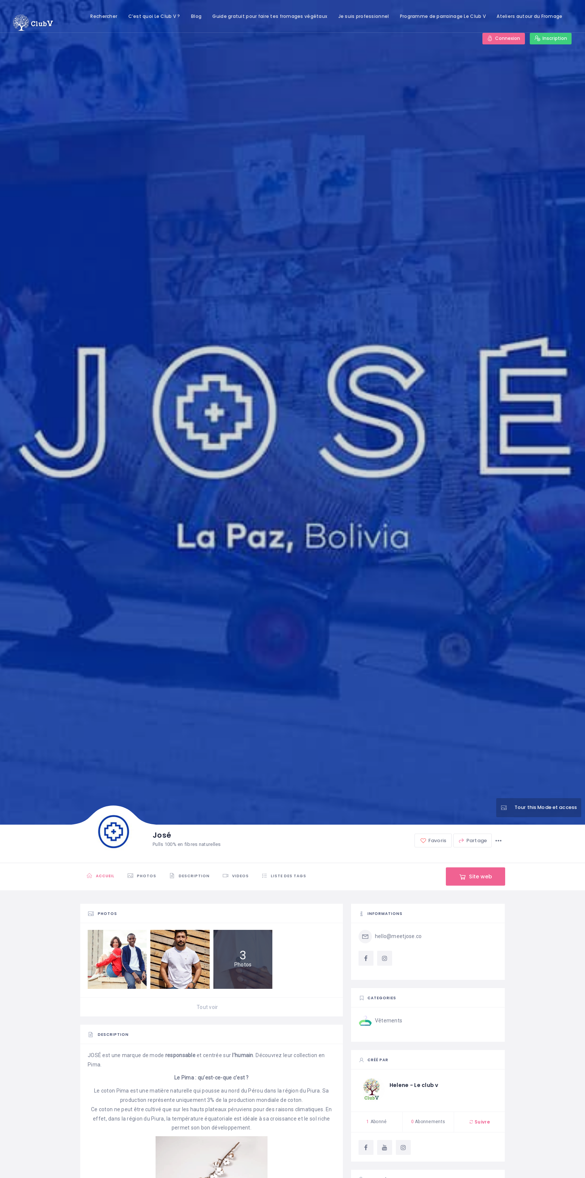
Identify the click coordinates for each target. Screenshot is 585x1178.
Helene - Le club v (414, 1085)
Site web (475, 876)
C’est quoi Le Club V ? (154, 16)
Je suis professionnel (363, 16)
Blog (196, 16)
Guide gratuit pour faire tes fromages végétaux (269, 16)
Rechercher (103, 16)
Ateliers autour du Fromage (529, 16)
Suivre (479, 1122)
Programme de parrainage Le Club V (443, 16)
